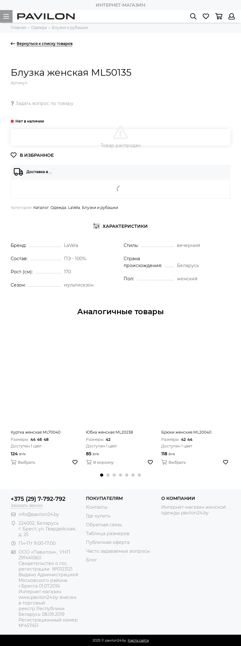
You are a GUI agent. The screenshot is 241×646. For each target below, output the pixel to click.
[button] (101, 475)
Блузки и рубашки (100, 207)
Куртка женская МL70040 (36, 432)
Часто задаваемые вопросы (118, 551)
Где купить (98, 516)
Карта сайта (138, 640)
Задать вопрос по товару (42, 103)
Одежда (58, 207)
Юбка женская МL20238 (109, 432)
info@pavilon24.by (39, 514)
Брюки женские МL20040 (186, 432)
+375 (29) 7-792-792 (38, 498)
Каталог (41, 207)
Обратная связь (104, 525)
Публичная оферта (108, 542)
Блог (91, 560)
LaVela (74, 207)
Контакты (97, 507)
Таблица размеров (108, 533)
